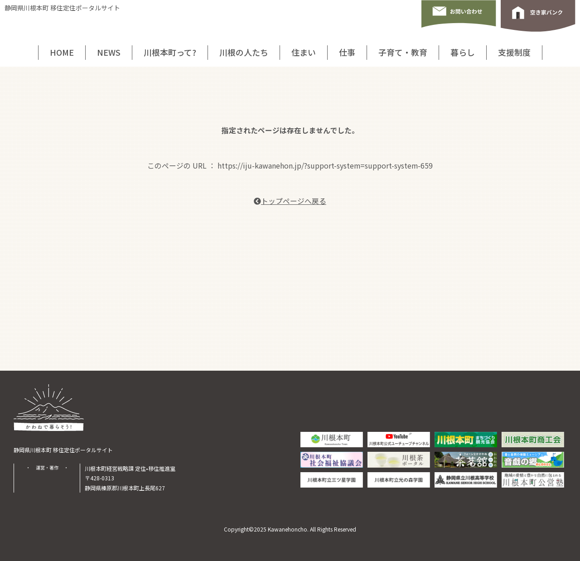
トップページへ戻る (290, 201)
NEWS (109, 52)
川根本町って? (170, 52)
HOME (62, 52)
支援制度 (514, 52)
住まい (303, 52)
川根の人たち (243, 52)
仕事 (347, 52)
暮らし (462, 52)
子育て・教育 (402, 52)
